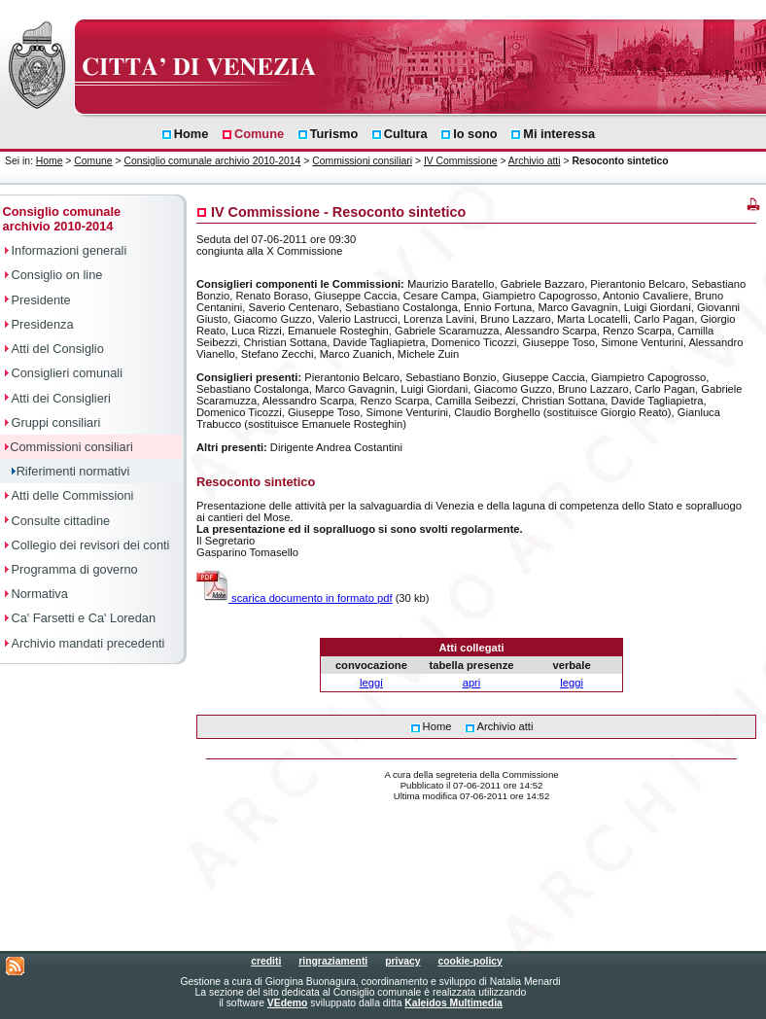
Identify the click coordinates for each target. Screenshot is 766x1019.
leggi (371, 682)
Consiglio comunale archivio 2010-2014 (211, 161)
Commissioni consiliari (362, 161)
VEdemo (287, 1003)
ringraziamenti (332, 961)
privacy (402, 961)
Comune (93, 161)
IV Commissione (461, 161)
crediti (266, 961)
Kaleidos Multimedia (453, 1003)
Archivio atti (534, 161)
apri (472, 682)
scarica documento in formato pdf (294, 598)
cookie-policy (469, 961)
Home (49, 161)
